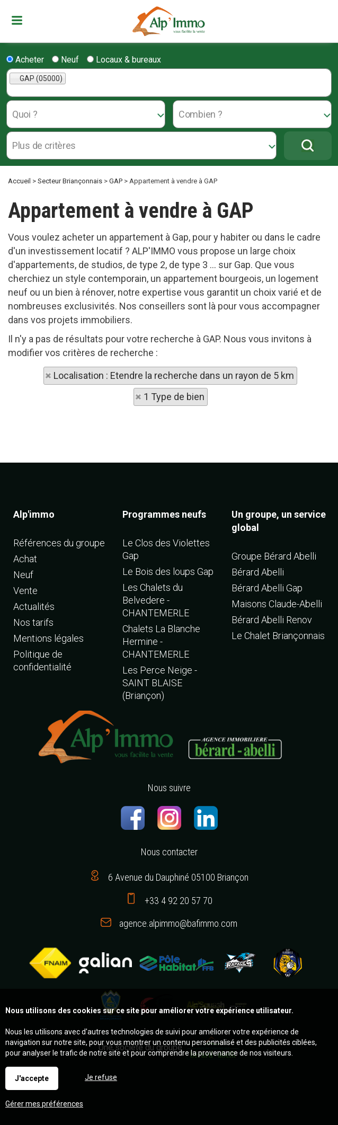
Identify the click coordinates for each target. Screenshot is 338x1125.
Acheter (25, 60)
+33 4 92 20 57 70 (178, 900)
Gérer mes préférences (44, 1104)
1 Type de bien (174, 396)
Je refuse (101, 1077)
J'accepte (32, 1078)
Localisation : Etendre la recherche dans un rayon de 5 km (174, 375)
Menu (18, 20)
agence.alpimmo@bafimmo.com (178, 923)
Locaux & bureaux (124, 60)
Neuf (65, 60)
